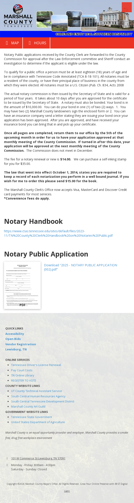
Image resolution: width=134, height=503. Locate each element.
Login (67, 491)
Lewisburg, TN (16, 349)
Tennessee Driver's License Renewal (36, 365)
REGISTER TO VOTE (23, 380)
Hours (36, 43)
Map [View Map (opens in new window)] (11, 43)
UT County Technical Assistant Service (36, 391)
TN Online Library (22, 375)
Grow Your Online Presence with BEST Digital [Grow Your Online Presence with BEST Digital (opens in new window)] (104, 483)
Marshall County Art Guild (28, 406)
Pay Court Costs (21, 370)
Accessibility (14, 334)
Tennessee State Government (31, 417)
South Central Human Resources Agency (38, 396)
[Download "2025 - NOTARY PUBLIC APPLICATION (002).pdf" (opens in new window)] (22, 285)
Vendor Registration (20, 344)
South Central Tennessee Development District (42, 401)
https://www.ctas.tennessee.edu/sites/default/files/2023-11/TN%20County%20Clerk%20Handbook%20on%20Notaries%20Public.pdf (58, 233)
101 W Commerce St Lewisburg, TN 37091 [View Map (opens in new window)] (38, 458)
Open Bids (13, 339)
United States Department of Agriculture (38, 422)
